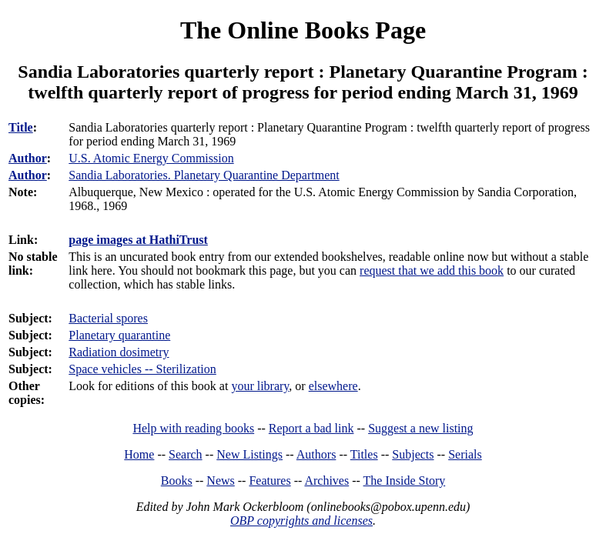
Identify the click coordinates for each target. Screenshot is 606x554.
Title (20, 127)
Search (186, 454)
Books (177, 480)
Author (27, 158)
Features (269, 480)
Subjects (413, 454)
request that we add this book (432, 270)
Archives (326, 480)
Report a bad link (311, 428)
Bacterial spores (108, 318)
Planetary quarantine (119, 335)
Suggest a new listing (420, 428)
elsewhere (333, 385)
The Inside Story (404, 480)
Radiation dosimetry (119, 352)
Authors (316, 454)
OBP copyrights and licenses (301, 520)
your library (260, 385)
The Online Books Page (303, 30)
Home (139, 454)
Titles (364, 454)
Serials (465, 454)
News (220, 480)
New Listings (249, 454)
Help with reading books (193, 428)
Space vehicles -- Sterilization (142, 368)
